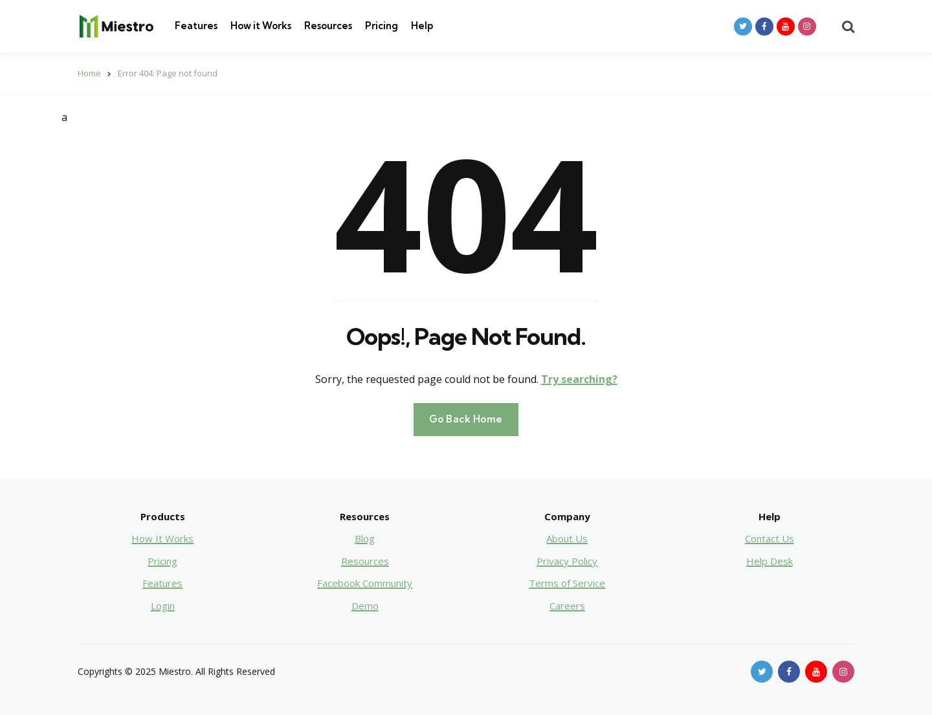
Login (163, 605)
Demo (365, 605)
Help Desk (769, 561)
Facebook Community (364, 583)
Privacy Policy (567, 561)
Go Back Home (466, 419)
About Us (567, 538)
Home (89, 73)
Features (196, 25)
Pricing (381, 25)
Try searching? (579, 379)
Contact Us (769, 538)
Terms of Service (567, 583)
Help (422, 25)
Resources (328, 25)
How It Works (162, 538)
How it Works (260, 25)
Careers (567, 605)
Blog (365, 538)
